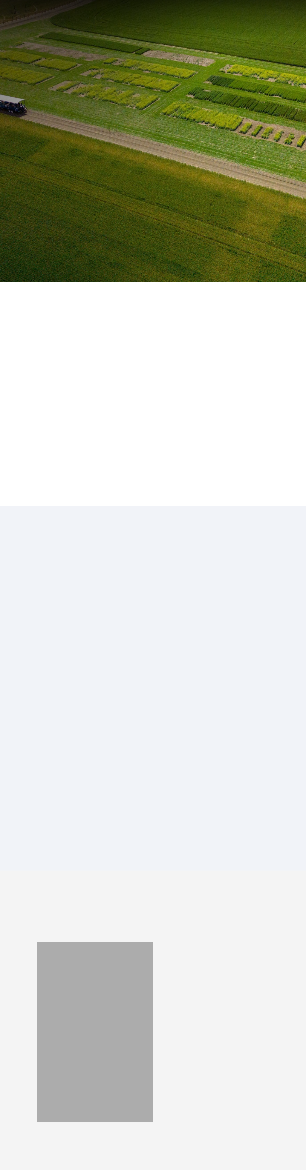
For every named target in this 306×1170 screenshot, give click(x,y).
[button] (287, 18)
